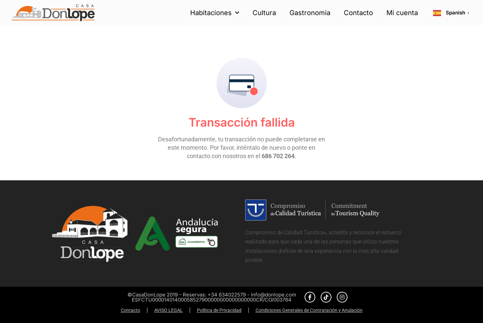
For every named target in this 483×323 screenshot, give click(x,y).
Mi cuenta (402, 13)
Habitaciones (214, 12)
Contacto (358, 13)
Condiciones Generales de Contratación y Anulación (309, 310)
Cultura (264, 13)
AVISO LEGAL (168, 310)
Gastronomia (309, 13)
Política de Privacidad (219, 310)
